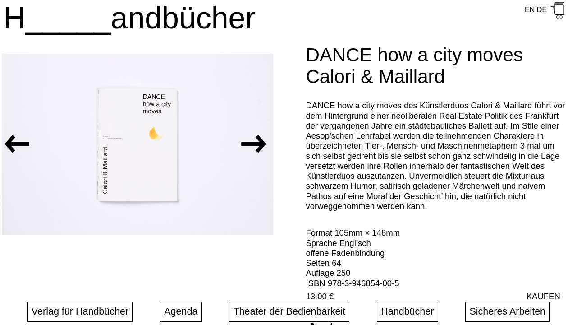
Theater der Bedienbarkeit (289, 311)
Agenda (180, 311)
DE (542, 9)
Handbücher (407, 311)
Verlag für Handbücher (80, 311)
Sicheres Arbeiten (507, 311)
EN (530, 9)
